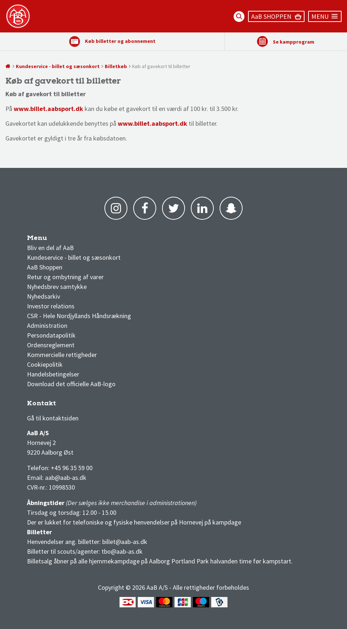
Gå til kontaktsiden (52, 418)
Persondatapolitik (51, 335)
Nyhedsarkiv (43, 296)
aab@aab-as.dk (65, 477)
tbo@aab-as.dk (122, 551)
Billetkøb (116, 66)
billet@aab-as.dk (124, 541)
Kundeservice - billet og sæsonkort (58, 66)
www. (22, 108)
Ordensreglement (51, 345)
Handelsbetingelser (53, 374)
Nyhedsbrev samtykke (57, 286)
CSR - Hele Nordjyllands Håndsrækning (79, 316)
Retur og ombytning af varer (65, 277)
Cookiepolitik (45, 364)
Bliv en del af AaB (50, 248)
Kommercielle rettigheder (62, 355)
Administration (47, 325)
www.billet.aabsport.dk (152, 123)
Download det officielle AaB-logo (71, 384)
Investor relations (51, 306)
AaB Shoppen (44, 267)
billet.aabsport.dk (56, 108)
